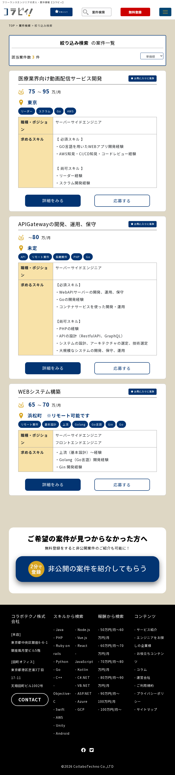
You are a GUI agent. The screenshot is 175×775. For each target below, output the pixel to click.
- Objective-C (62, 693)
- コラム (140, 669)
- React (81, 645)
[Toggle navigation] (165, 12)
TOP (12, 25)
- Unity (59, 725)
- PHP (58, 637)
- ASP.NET (83, 693)
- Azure (81, 701)
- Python (60, 661)
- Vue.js (81, 637)
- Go (57, 669)
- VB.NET (82, 685)
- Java (58, 629)
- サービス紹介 (145, 629)
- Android (61, 733)
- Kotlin (81, 669)
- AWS (58, 717)
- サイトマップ (145, 709)
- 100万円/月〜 (110, 709)
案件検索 (25, 25)
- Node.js (82, 629)
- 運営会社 (142, 677)
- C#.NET (82, 677)
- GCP (80, 709)
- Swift (59, 709)
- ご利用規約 (144, 685)
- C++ (57, 677)
